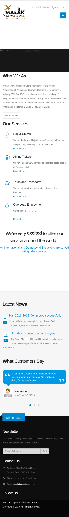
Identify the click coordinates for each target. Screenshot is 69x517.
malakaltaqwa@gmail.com (24, 484)
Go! (45, 451)
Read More (11, 115)
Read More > (19, 148)
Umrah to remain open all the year (33, 333)
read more (45, 325)
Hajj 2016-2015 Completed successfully (35, 315)
